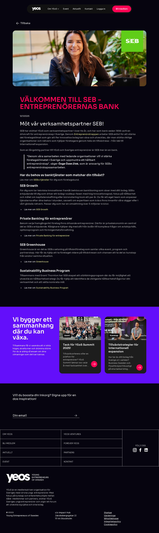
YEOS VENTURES (72, 434)
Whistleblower (111, 518)
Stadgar (108, 512)
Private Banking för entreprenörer (53, 235)
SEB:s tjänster (41, 179)
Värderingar (110, 515)
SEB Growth (42, 209)
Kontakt (89, 9)
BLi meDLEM (9, 443)
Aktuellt (77, 9)
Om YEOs (7, 434)
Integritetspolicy (112, 521)
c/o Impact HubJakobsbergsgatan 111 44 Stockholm (66, 515)
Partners (69, 452)
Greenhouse (42, 261)
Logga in (101, 9)
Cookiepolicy (110, 524)
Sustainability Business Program (52, 288)
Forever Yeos (71, 443)
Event (66, 9)
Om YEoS (52, 9)
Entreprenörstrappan (86, 134)
